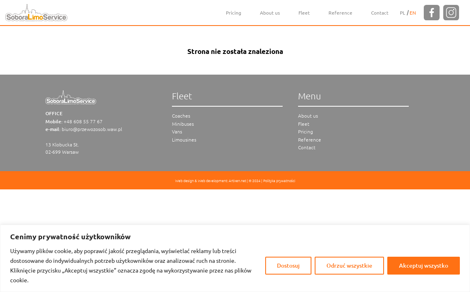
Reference (340, 12)
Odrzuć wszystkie (349, 265)
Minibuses (183, 123)
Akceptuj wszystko (423, 265)
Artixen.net (237, 180)
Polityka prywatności (279, 180)
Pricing (233, 12)
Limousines (184, 139)
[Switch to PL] (402, 12)
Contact (379, 12)
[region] (235, 258)
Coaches (181, 115)
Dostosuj (288, 265)
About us (270, 12)
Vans (177, 131)
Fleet (304, 12)
